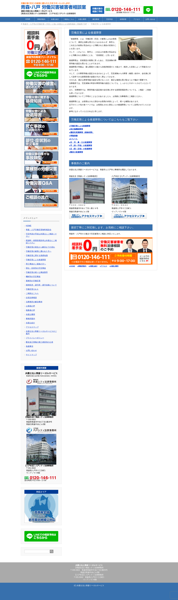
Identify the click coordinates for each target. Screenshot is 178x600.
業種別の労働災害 (33, 281)
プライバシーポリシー (35, 338)
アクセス (137, 19)
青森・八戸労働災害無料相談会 (38, 230)
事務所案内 (41, 19)
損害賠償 (123, 19)
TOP (55, 24)
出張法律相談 (31, 298)
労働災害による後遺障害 (36, 260)
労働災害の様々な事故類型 (37, 272)
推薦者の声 (30, 310)
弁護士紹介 (55, 19)
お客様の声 (30, 306)
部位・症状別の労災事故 (36, 268)
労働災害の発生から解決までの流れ (40, 247)
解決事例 (96, 19)
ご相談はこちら (68, 19)
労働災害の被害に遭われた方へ (38, 251)
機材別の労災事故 (33, 277)
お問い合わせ (150, 19)
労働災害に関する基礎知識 (37, 255)
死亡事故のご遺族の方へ (36, 264)
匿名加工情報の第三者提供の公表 (39, 342)
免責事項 (29, 346)
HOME (27, 19)
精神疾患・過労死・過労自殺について (41, 285)
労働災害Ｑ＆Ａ (32, 289)
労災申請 (109, 19)
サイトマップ (31, 355)
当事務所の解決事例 (34, 302)
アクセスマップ (32, 327)
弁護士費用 (82, 19)
